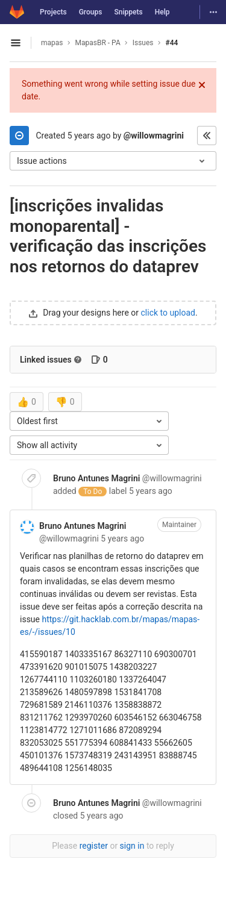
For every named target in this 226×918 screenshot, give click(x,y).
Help (162, 12)
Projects (53, 12)
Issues (143, 43)
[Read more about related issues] (77, 359)
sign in (132, 846)
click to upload (168, 312)
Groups (90, 12)
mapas (52, 43)
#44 (172, 43)
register (94, 846)
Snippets (128, 12)
